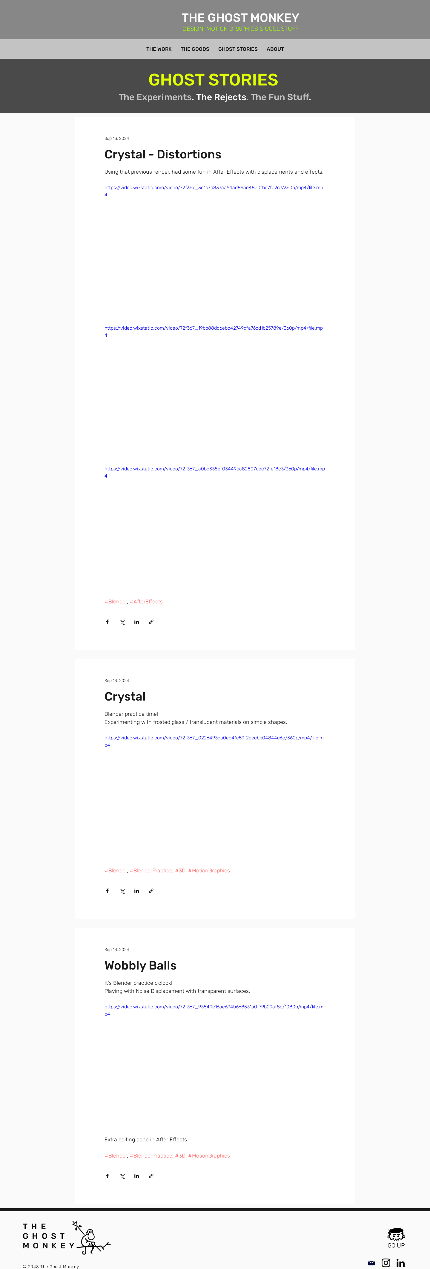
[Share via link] (151, 622)
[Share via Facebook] (107, 622)
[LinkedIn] (400, 1263)
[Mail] (371, 1263)
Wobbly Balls (140, 965)
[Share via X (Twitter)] (122, 622)
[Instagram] (386, 1263)
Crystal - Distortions (163, 154)
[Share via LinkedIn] (136, 622)
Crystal (125, 696)
